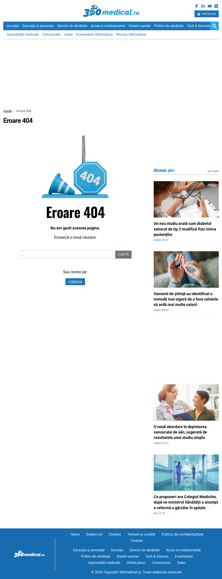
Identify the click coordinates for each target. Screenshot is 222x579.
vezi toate (213, 171)
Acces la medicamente (108, 26)
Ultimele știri (164, 170)
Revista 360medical (131, 34)
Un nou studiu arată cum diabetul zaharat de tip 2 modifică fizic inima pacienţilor (185, 229)
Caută (123, 254)
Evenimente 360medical (94, 34)
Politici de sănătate (168, 26)
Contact (115, 534)
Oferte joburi (136, 563)
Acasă (7, 111)
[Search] (214, 26)
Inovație (13, 26)
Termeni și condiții (141, 534)
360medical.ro (111, 10)
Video (68, 34)
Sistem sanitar (140, 26)
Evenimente (184, 556)
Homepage (75, 281)
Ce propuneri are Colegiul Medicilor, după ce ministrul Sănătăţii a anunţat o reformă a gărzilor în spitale (186, 502)
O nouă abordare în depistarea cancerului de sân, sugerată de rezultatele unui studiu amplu (180, 432)
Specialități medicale (23, 34)
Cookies (137, 541)
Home (75, 534)
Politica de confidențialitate (182, 534)
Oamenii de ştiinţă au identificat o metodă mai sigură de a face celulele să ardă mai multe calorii (186, 299)
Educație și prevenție (38, 26)
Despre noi (94, 534)
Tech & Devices (198, 26)
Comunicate (51, 34)
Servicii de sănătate (72, 26)
